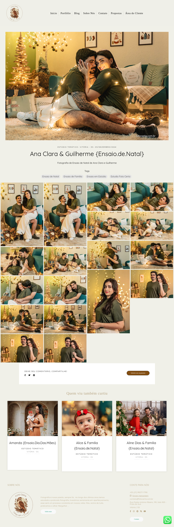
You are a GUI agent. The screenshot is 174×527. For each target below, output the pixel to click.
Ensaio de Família (73, 176)
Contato (102, 13)
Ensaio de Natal (50, 176)
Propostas (116, 13)
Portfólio (66, 13)
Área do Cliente (134, 13)
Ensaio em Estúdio (96, 176)
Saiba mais (48, 511)
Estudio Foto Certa (120, 176)
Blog (77, 13)
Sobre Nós (89, 13)
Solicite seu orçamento (138, 373)
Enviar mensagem (140, 496)
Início (53, 13)
